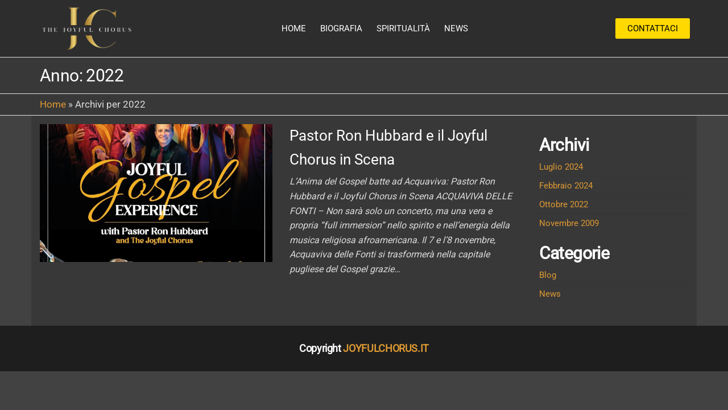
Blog (547, 275)
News (456, 28)
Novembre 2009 (569, 223)
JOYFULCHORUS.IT (386, 348)
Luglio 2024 (561, 167)
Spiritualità (403, 28)
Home (294, 28)
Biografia (341, 28)
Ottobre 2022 (563, 204)
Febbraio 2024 (566, 186)
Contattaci (652, 28)
